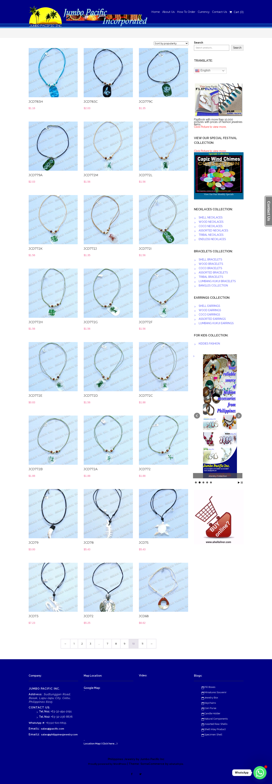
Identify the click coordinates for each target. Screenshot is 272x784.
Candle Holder (212, 713)
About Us (168, 12)
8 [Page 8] (116, 643)
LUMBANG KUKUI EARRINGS (216, 323)
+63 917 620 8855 (56, 722)
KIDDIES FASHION (209, 343)
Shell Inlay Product (215, 729)
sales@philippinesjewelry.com (59, 734)
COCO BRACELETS (210, 268)
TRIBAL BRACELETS (211, 276)
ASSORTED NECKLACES (213, 230)
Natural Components (216, 718)
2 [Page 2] (82, 643)
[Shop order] (171, 43)
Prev (197, 416)
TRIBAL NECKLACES (211, 234)
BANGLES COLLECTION (213, 285)
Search (198, 42)
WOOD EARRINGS (210, 310)
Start (239, 483)
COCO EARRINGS (209, 314)
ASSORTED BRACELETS (213, 272)
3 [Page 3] (90, 643)
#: (43, 722)
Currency (204, 12)
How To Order (186, 12)
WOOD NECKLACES (211, 221)
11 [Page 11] (142, 643)
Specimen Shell (213, 734)
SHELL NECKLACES (210, 217)
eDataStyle (176, 764)
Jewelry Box (211, 697)
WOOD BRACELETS (211, 263)
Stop (242, 483)
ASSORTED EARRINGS (212, 318)
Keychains (210, 702)
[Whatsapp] (260, 772)
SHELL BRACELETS (210, 259)
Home (155, 12)
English (202, 70)
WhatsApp (35, 722)
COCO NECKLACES (210, 226)
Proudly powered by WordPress (107, 764)
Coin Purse (210, 708)
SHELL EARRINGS (209, 305)
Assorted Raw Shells (215, 724)
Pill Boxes (209, 687)
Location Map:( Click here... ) (100, 743)
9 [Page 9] (124, 643)
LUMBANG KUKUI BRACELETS (217, 281)
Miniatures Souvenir (215, 692)
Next (239, 416)
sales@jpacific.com (52, 728)
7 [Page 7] (107, 643)
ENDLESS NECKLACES (212, 239)
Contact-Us (219, 12)
